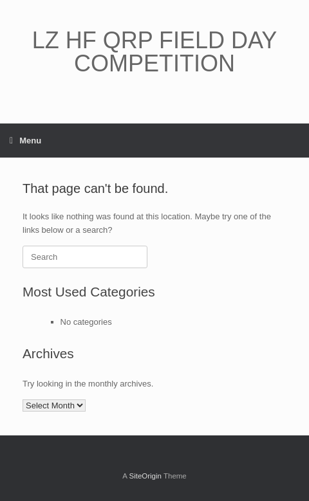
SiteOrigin (145, 476)
